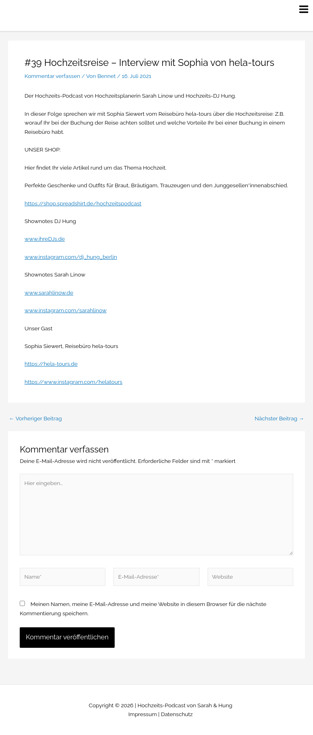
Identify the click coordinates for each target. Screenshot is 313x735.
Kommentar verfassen (52, 76)
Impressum (142, 714)
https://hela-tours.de (51, 363)
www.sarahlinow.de (49, 292)
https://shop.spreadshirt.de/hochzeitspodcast (83, 203)
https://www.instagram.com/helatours (73, 382)
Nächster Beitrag (279, 419)
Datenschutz (177, 714)
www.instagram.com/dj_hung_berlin (71, 257)
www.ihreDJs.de (45, 238)
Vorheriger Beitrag (35, 419)
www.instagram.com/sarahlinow (66, 310)
